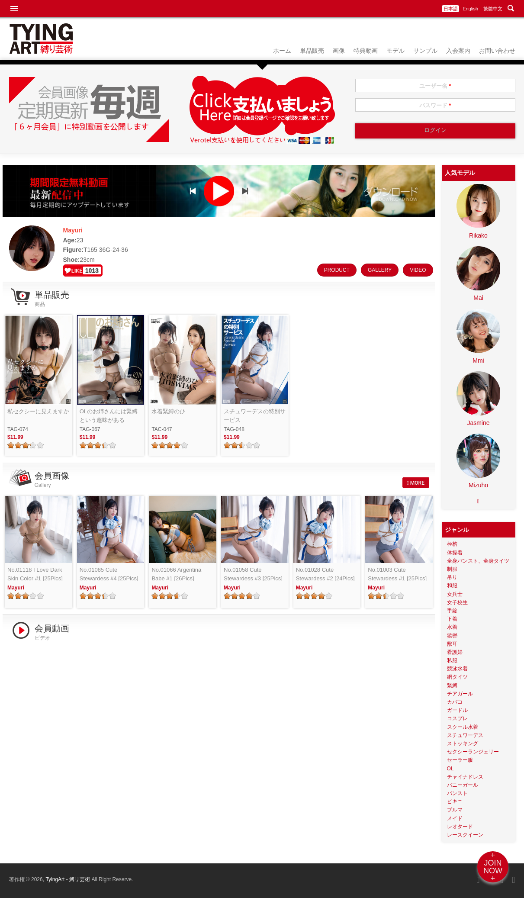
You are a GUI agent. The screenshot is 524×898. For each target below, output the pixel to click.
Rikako (478, 235)
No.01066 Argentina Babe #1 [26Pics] (176, 574)
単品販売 (312, 50)
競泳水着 (457, 669)
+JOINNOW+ (492, 866)
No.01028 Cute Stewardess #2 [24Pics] (325, 574)
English (470, 8)
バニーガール (462, 785)
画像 (339, 50)
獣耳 (452, 644)
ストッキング (462, 743)
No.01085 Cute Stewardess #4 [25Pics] (109, 574)
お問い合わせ (497, 50)
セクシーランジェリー (473, 752)
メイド (455, 818)
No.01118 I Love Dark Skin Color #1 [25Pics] (35, 574)
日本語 (451, 8)
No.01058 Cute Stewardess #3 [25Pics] (253, 574)
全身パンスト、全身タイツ (478, 561)
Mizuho (478, 485)
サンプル (425, 50)
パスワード (435, 105)
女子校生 (457, 602)
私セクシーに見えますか (38, 411)
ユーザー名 (435, 86)
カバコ (455, 702)
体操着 (455, 553)
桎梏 (452, 544)
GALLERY (380, 270)
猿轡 (452, 636)
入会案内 (458, 50)
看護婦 (455, 652)
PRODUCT (337, 270)
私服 (452, 660)
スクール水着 (462, 727)
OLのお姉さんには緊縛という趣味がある (109, 415)
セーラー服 (460, 760)
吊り (452, 577)
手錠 (452, 611)
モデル (395, 50)
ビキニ (455, 801)
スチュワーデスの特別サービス (255, 415)
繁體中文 (492, 8)
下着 (452, 619)
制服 (452, 569)
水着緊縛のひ (168, 411)
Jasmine (478, 422)
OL (450, 769)
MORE (415, 483)
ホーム (282, 50)
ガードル (457, 710)
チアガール (460, 694)
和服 (452, 586)
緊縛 (452, 685)
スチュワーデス (465, 735)
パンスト (457, 793)
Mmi (478, 360)
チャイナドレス (465, 777)
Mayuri (15, 588)
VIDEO (418, 270)
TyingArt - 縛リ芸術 (68, 879)
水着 (452, 627)
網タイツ (457, 677)
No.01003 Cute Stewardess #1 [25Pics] (397, 574)
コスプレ (457, 718)
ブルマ (455, 810)
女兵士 (455, 594)
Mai (478, 297)
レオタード (460, 827)
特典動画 (366, 50)
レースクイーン (465, 835)
